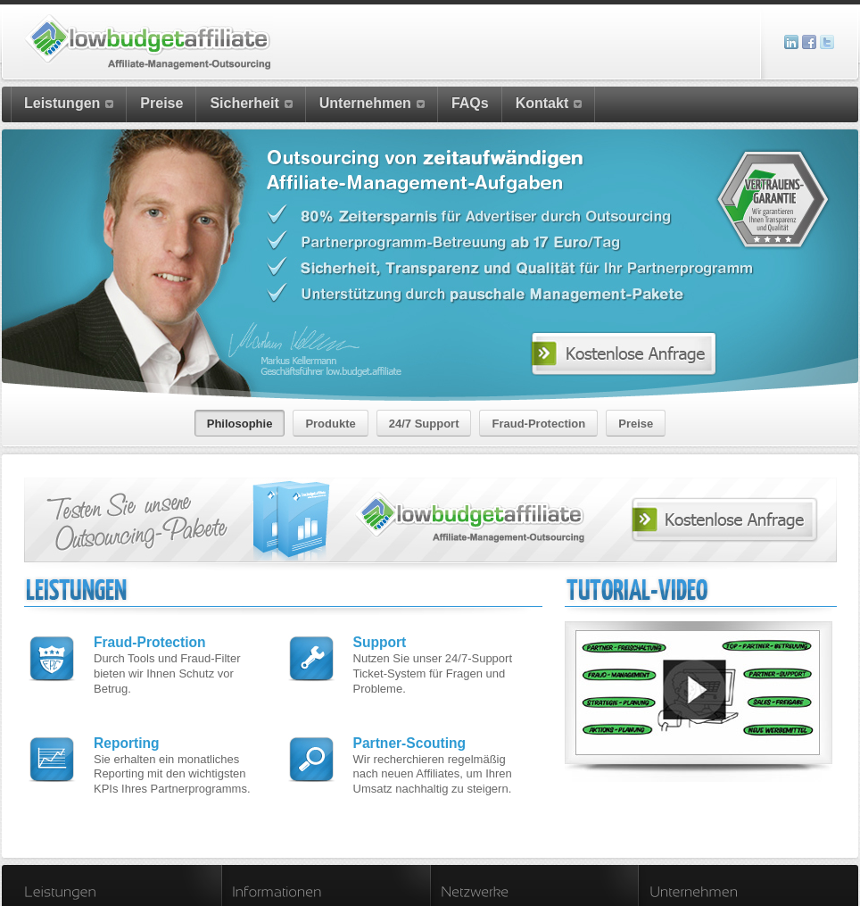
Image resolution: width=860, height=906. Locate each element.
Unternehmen (372, 103)
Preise (161, 103)
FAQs (470, 103)
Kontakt (549, 103)
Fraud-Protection (150, 627)
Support (380, 627)
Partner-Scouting (410, 727)
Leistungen (68, 103)
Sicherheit (251, 103)
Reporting (127, 727)
